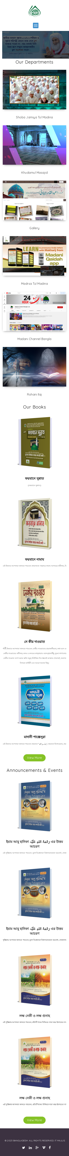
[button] (35, 25)
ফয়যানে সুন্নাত (34, 478)
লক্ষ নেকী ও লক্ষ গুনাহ (34, 1016)
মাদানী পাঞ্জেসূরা (34, 737)
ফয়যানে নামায (34, 559)
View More (34, 758)
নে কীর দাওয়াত (34, 642)
